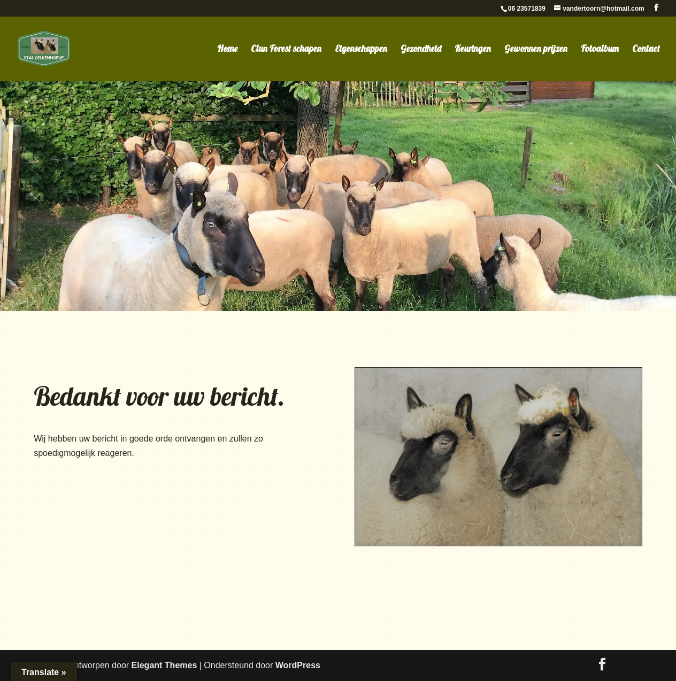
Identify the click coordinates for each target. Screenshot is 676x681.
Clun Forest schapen (286, 49)
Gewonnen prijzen (535, 49)
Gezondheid (421, 49)
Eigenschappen (361, 49)
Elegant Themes (164, 665)
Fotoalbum (600, 49)
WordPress (297, 665)
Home (227, 49)
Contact (646, 49)
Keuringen (473, 49)
